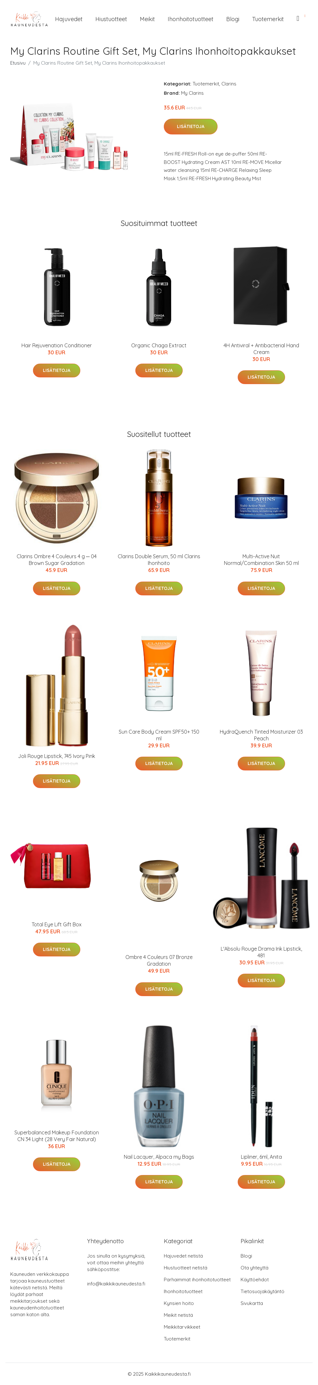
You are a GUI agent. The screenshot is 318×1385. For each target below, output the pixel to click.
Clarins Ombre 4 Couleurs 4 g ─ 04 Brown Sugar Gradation (57, 559)
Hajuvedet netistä (183, 1256)
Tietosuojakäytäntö (262, 1291)
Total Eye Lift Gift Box (57, 924)
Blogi (232, 19)
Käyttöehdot (255, 1279)
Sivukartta (252, 1303)
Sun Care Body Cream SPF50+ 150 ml (159, 735)
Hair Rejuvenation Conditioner (56, 345)
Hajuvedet (69, 19)
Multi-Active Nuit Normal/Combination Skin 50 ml (261, 559)
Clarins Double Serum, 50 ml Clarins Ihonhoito (159, 559)
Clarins (228, 84)
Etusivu (18, 63)
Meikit (147, 19)
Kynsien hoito (179, 1303)
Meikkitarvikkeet (182, 1327)
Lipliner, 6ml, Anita (261, 1157)
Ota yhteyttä (254, 1268)
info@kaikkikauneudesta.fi (116, 1284)
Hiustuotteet (111, 19)
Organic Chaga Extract (159, 345)
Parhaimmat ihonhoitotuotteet (197, 1279)
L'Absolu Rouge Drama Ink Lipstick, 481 (261, 952)
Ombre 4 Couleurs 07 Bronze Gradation (159, 960)
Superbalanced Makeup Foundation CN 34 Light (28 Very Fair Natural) (56, 1135)
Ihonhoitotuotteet (190, 19)
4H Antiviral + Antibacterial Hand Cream (261, 348)
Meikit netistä (178, 1315)
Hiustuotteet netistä (185, 1268)
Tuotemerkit (268, 19)
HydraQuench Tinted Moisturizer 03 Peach (261, 735)
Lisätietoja (190, 126)
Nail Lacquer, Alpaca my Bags (159, 1157)
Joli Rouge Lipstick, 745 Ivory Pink (56, 756)
